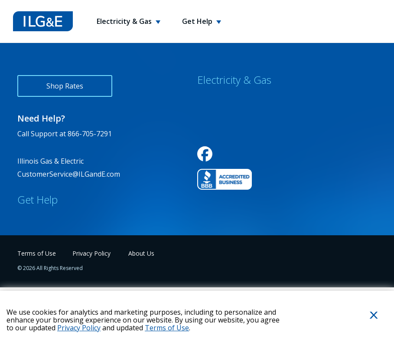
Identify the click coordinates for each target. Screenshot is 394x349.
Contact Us (35, 219)
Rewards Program (226, 118)
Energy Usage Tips (48, 257)
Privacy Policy (79, 328)
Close (363, 329)
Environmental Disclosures (240, 156)
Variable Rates (220, 175)
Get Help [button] (198, 21)
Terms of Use (167, 328)
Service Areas (219, 137)
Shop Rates (64, 86)
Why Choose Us (222, 99)
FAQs (25, 238)
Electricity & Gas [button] (125, 21)
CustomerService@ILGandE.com (68, 174)
